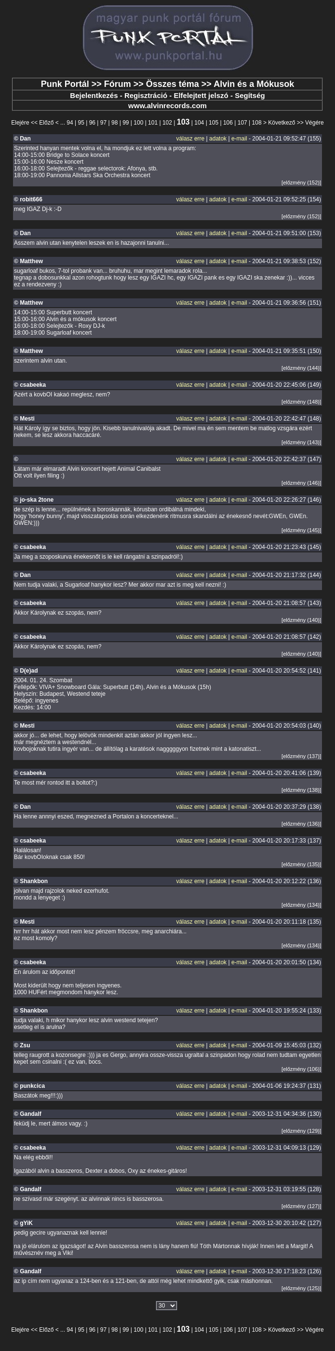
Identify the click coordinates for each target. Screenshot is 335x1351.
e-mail (239, 138)
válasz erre (190, 138)
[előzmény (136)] (301, 824)
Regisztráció (145, 95)
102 (167, 122)
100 (138, 122)
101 (153, 122)
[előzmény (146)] (301, 483)
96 (92, 122)
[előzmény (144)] (301, 368)
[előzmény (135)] (301, 864)
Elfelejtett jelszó (201, 95)
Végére (314, 122)
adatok (218, 138)
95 (81, 122)
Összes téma (172, 84)
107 (242, 122)
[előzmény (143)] (301, 442)
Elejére (20, 122)
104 (199, 122)
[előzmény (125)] (301, 1288)
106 (228, 122)
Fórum (117, 84)
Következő (281, 122)
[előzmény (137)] (301, 756)
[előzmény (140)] (301, 620)
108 (257, 122)
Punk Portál (65, 84)
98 (114, 122)
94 (70, 122)
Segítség (250, 95)
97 (103, 122)
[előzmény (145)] (301, 530)
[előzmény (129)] (301, 1131)
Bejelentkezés (94, 95)
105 (213, 122)
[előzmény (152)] (301, 182)
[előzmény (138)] (301, 790)
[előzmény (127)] (301, 1206)
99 (125, 122)
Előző (46, 122)
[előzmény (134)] (301, 905)
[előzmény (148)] (301, 402)
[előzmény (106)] (301, 1069)
